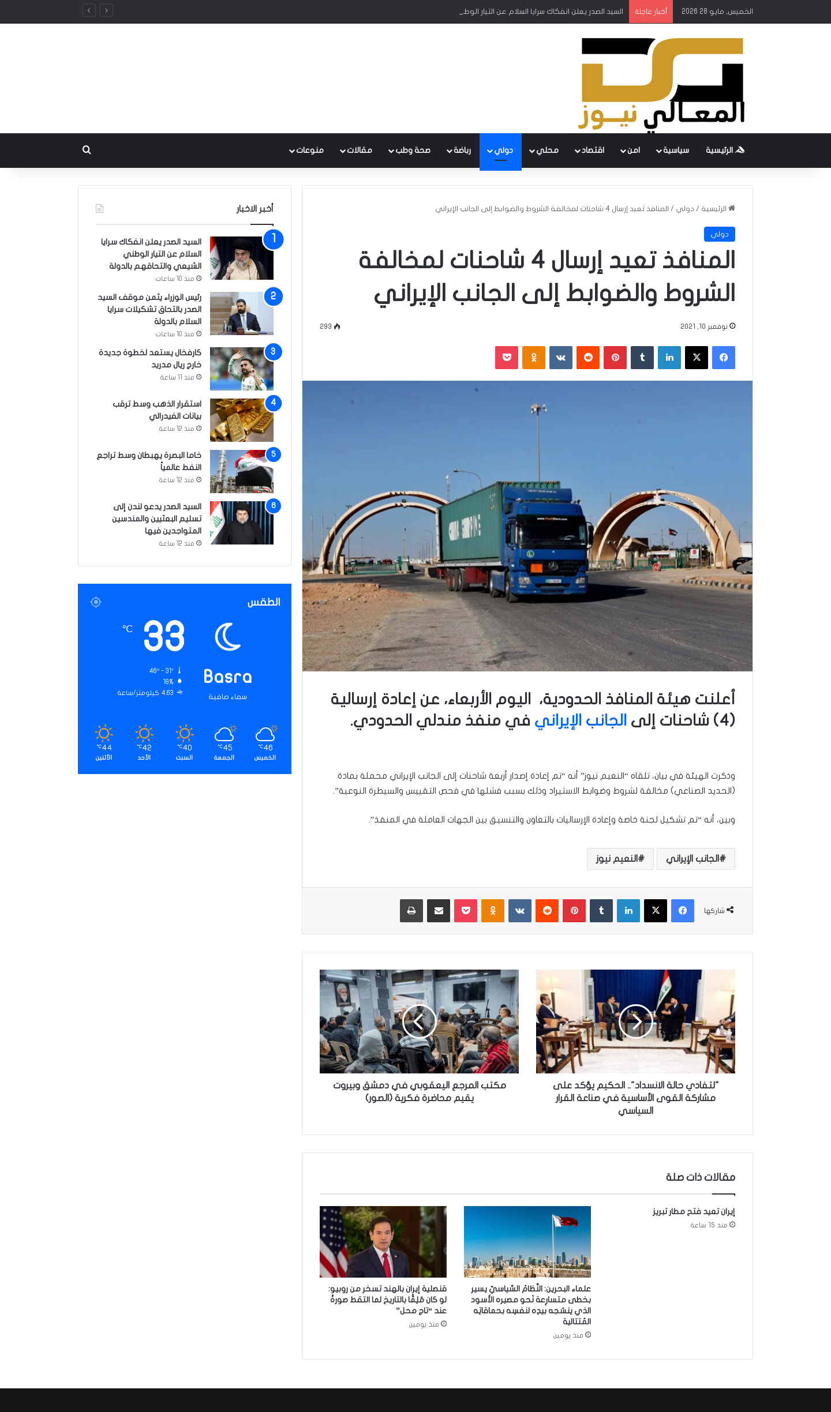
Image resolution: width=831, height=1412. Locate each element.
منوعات (310, 150)
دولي (503, 150)
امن (633, 150)
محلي (547, 150)
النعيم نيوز (617, 858)
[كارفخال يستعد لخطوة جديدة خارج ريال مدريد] (242, 368)
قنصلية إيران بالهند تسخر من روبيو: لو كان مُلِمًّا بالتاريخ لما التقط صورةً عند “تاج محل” (387, 1300)
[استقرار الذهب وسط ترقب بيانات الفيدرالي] (242, 420)
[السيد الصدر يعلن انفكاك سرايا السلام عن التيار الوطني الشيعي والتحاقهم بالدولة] (242, 258)
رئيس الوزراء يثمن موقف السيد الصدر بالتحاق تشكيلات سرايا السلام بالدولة (149, 309)
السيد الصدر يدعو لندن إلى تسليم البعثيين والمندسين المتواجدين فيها (156, 518)
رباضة (462, 150)
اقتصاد (593, 150)
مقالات (359, 150)
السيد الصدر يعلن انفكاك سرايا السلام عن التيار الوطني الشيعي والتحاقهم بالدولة (151, 254)
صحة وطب (413, 150)
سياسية (676, 150)
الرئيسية (725, 150)
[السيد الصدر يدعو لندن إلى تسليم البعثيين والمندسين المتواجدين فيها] (242, 522)
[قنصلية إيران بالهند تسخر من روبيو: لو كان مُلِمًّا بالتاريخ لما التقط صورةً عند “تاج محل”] (383, 1242)
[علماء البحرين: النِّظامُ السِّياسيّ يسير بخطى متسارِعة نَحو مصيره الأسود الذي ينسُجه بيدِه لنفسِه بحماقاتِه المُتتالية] (527, 1242)
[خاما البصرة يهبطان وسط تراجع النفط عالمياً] (242, 471)
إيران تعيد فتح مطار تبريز (694, 1211)
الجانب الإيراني (582, 720)
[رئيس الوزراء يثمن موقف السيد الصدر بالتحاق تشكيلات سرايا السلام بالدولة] (242, 313)
